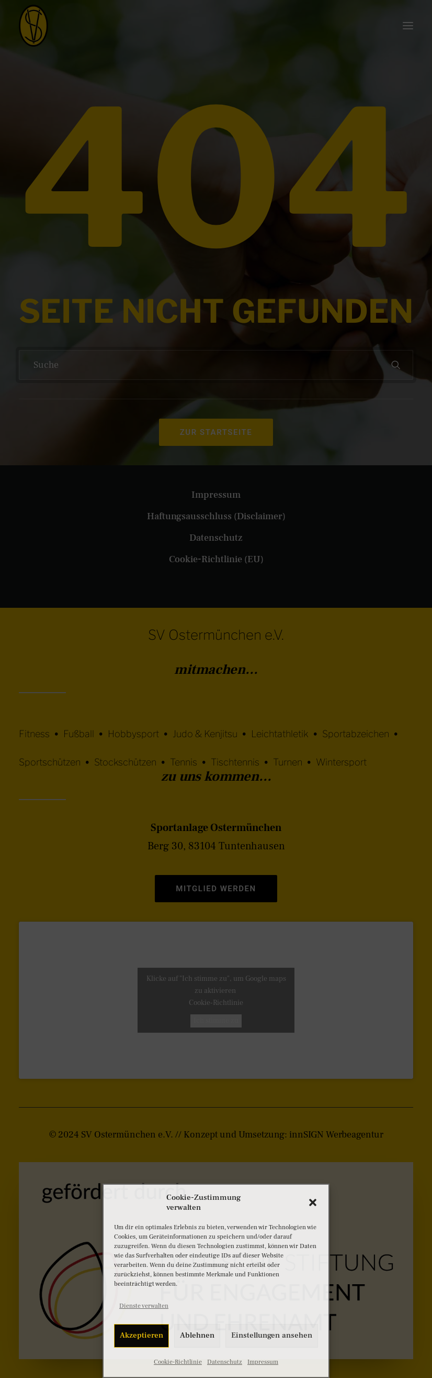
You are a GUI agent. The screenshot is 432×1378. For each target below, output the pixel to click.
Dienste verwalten (143, 1306)
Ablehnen (197, 1335)
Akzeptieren (141, 1335)
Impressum (262, 1362)
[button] (313, 1202)
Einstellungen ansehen (271, 1335)
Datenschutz (224, 1362)
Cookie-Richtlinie (178, 1362)
